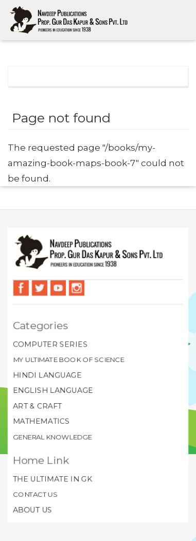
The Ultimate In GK (52, 479)
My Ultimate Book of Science (68, 359)
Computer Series (49, 344)
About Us (31, 510)
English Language (52, 390)
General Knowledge (52, 437)
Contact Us (34, 495)
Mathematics (40, 421)
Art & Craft (36, 405)
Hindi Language (47, 375)
